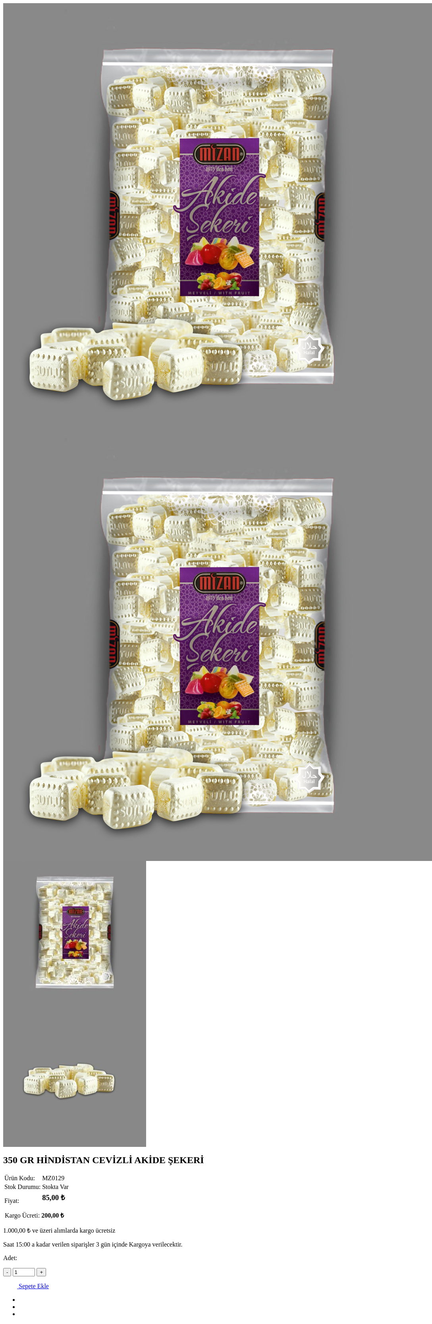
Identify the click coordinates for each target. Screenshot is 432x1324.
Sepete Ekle (26, 1286)
